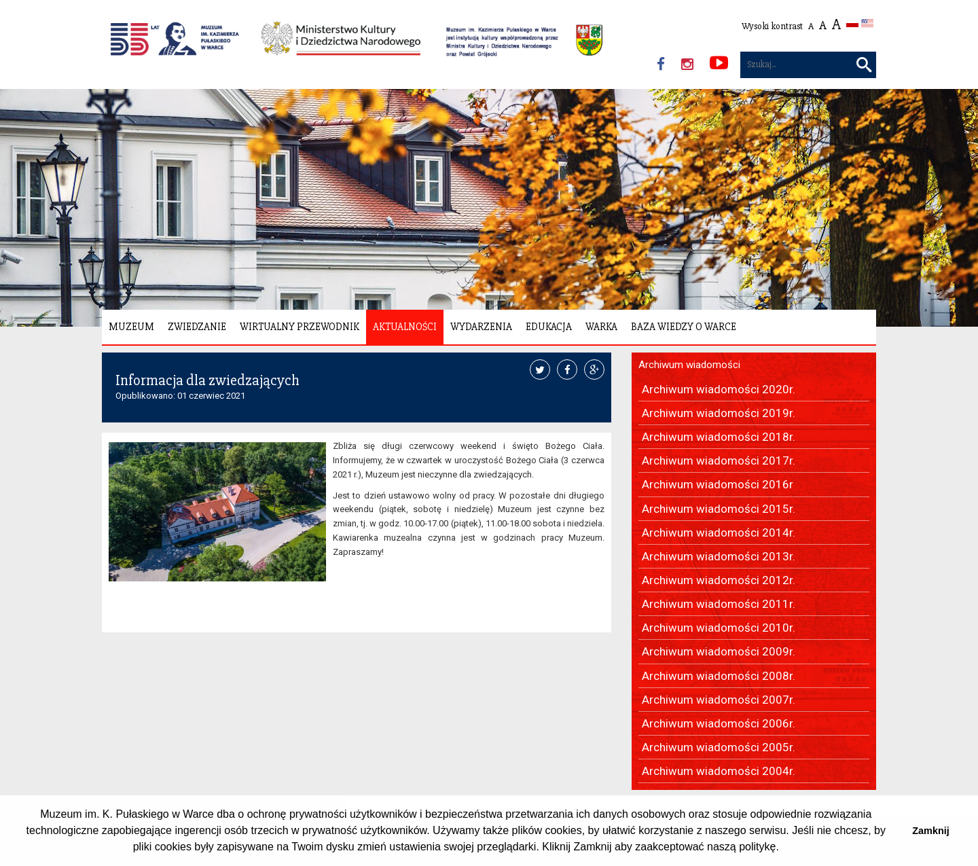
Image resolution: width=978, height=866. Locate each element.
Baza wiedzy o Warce (683, 327)
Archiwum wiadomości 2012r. (718, 580)
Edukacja (549, 327)
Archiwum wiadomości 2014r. (718, 532)
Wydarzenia (481, 327)
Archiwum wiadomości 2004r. (718, 771)
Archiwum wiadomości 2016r (717, 484)
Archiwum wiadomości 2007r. (718, 699)
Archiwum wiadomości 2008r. (718, 676)
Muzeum (131, 327)
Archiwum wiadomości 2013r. (718, 556)
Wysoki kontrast (772, 26)
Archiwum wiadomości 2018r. (718, 437)
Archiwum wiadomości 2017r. (718, 460)
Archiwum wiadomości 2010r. (718, 627)
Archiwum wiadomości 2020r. (718, 389)
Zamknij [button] (930, 830)
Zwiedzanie (197, 327)
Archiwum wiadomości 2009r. (718, 651)
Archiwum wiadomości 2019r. (718, 413)
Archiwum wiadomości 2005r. (718, 747)
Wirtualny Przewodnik (299, 327)
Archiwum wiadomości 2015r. (718, 509)
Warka (601, 327)
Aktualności (405, 327)
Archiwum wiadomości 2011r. (718, 604)
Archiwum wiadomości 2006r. (718, 723)
